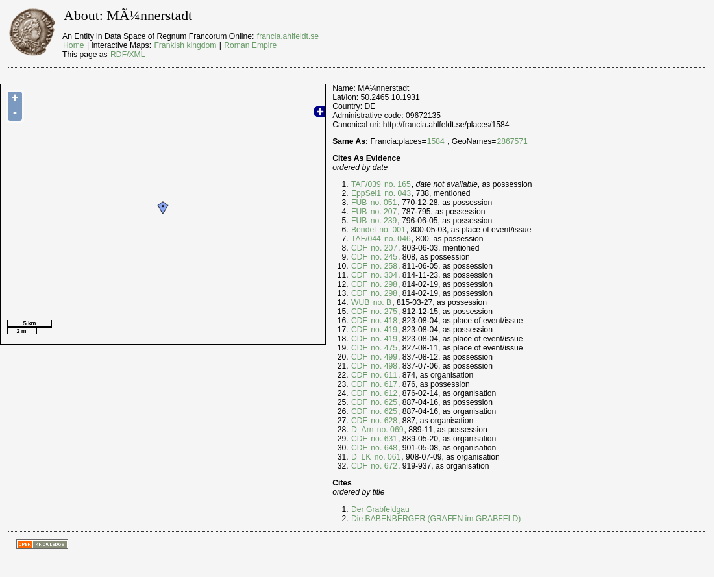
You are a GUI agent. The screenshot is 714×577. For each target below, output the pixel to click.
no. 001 (391, 229)
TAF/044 (366, 238)
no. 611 (383, 375)
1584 (436, 141)
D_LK (361, 456)
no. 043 (396, 193)
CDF (359, 247)
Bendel (363, 229)
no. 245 (383, 257)
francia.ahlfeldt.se (288, 36)
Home (73, 45)
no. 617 (383, 384)
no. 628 (383, 420)
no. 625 (383, 402)
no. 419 (383, 329)
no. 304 (383, 275)
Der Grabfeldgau (380, 509)
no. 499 (383, 357)
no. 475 (383, 347)
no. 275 (383, 311)
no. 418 (383, 320)
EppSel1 (366, 193)
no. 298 (383, 284)
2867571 (512, 141)
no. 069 (389, 429)
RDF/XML (127, 54)
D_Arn (362, 429)
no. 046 (396, 238)
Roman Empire (250, 45)
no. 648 (383, 447)
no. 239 (382, 220)
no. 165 (396, 184)
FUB (359, 202)
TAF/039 (366, 184)
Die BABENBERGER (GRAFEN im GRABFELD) (436, 518)
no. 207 (382, 211)
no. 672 (383, 466)
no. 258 (383, 266)
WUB (360, 302)
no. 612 (383, 393)
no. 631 (383, 438)
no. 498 (383, 366)
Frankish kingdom (185, 45)
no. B (381, 302)
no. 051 (382, 202)
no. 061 (386, 456)
